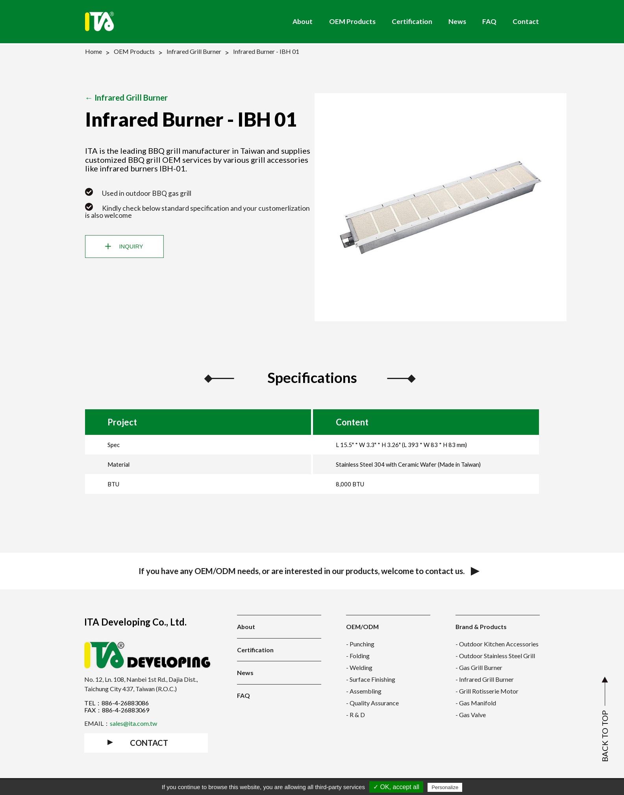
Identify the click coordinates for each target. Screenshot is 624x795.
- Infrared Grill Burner (485, 679)
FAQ (489, 22)
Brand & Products (481, 626)
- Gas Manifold (476, 703)
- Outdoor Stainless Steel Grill (495, 655)
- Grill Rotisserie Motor (487, 691)
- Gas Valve (471, 714)
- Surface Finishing (370, 679)
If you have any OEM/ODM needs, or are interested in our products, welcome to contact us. (312, 571)
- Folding (358, 655)
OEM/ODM (362, 626)
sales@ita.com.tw (133, 723)
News (457, 22)
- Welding (359, 667)
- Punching (360, 644)
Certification (412, 22)
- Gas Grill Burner (479, 667)
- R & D (355, 714)
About (303, 22)
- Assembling (363, 691)
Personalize (444, 787)
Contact (526, 22)
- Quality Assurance (372, 703)
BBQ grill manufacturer (189, 150)
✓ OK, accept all (396, 787)
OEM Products (352, 22)
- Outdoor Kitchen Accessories (497, 644)
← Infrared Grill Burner (126, 97)
